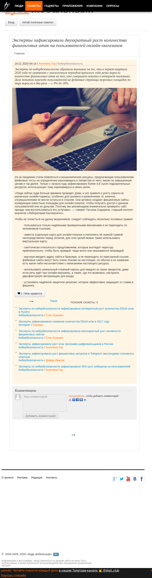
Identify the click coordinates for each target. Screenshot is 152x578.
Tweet (53, 301)
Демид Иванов (55, 360)
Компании (95, 5)
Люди (19, 5)
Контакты (51, 477)
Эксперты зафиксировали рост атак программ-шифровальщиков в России (66, 344)
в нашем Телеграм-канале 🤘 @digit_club (89, 570)
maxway (38, 324)
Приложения (72, 5)
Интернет (25, 324)
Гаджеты (51, 5)
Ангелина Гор (47, 63)
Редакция (36, 477)
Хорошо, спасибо (13, 575)
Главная (19, 53)
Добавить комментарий (40, 416)
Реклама (22, 477)
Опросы (112, 5)
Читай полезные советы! (37, 22)
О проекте (8, 477)
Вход (11, 22)
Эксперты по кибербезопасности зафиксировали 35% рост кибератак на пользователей (74, 366)
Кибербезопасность (70, 63)
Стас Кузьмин (54, 315)
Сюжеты (34, 5)
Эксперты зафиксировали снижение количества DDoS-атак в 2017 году (64, 321)
